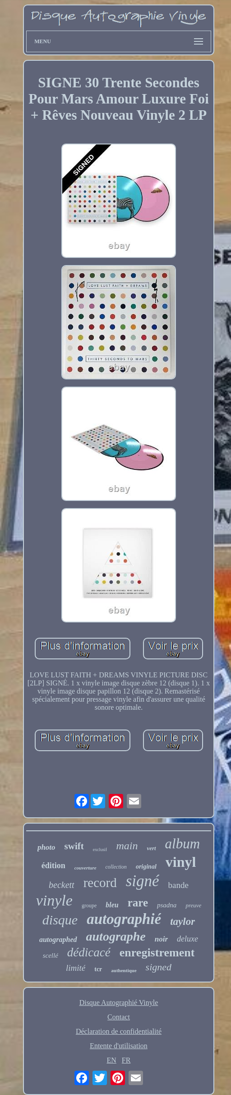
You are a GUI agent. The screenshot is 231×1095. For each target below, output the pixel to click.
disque (60, 919)
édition (53, 865)
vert (151, 848)
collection (116, 867)
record (100, 882)
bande (178, 885)
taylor (182, 921)
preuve (193, 905)
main (127, 846)
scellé (50, 955)
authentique (123, 970)
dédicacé (89, 952)
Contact (118, 1017)
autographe (116, 936)
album (182, 844)
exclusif (100, 849)
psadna (166, 905)
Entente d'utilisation (119, 1046)
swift (74, 846)
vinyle (54, 900)
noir (161, 939)
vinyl (181, 862)
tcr (98, 969)
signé (142, 881)
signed (158, 967)
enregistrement (157, 952)
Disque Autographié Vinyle (118, 1002)
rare (138, 903)
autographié (124, 919)
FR (126, 1060)
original (146, 866)
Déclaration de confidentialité (119, 1031)
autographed (58, 939)
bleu (112, 905)
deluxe (187, 938)
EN (111, 1060)
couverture (85, 867)
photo (46, 847)
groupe (89, 905)
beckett (61, 885)
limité (75, 968)
